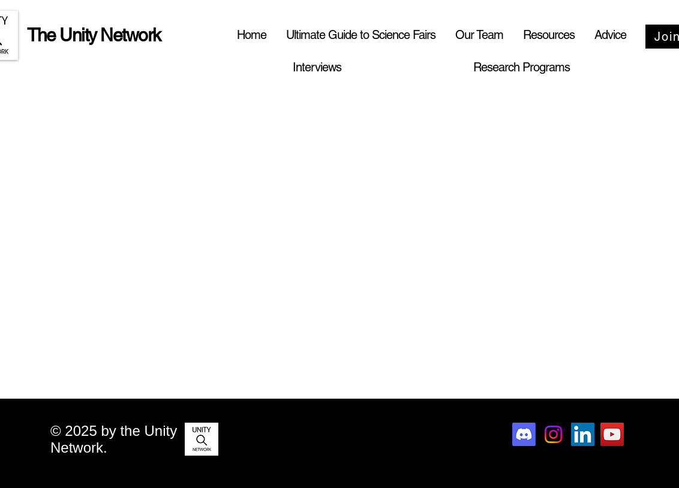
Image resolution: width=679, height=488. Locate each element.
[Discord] (524, 434)
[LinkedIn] (582, 434)
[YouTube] (612, 434)
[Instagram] (553, 434)
